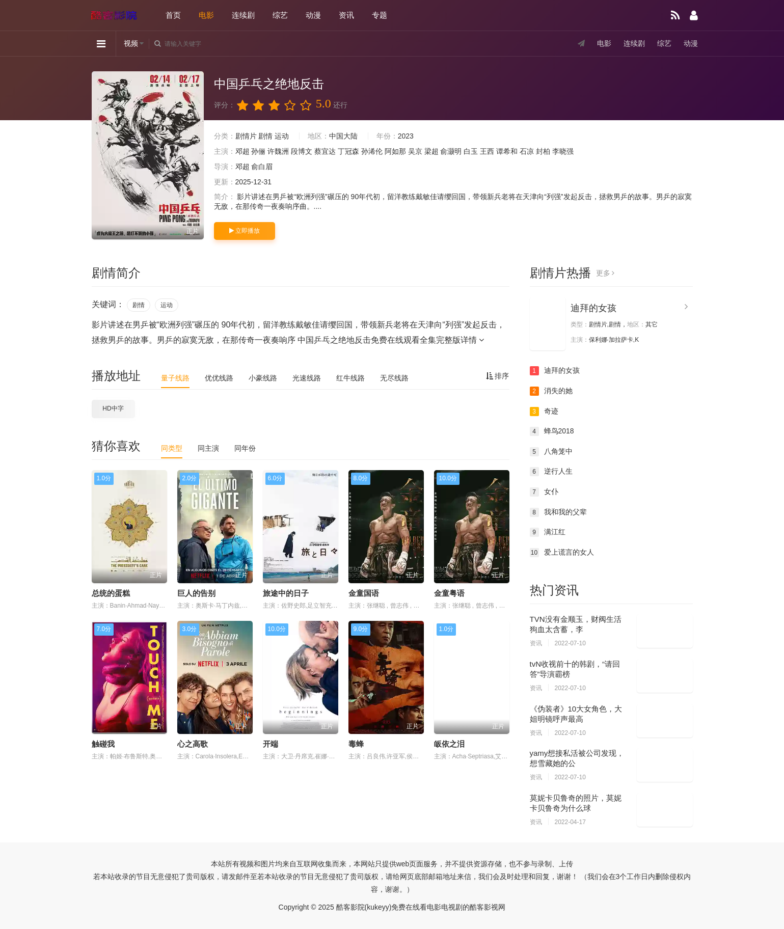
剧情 (265, 136)
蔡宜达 (325, 151)
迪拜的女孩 (593, 308)
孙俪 (258, 151)
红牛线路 (350, 378)
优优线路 (219, 378)
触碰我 (103, 744)
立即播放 (244, 230)
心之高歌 (192, 744)
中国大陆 (343, 136)
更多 (605, 273)
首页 (173, 15)
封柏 (543, 151)
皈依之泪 (449, 744)
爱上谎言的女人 (562, 552)
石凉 (527, 151)
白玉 (471, 151)
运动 (282, 136)
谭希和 (507, 151)
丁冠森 (348, 151)
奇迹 (544, 411)
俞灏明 (451, 151)
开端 (270, 744)
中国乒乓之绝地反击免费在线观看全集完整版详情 (391, 340)
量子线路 (175, 378)
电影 (206, 15)
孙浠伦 (372, 151)
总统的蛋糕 (111, 593)
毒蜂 (356, 744)
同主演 (208, 448)
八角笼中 (551, 451)
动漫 (313, 15)
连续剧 (243, 15)
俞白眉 (262, 166)
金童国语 (363, 593)
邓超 (242, 151)
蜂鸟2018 (552, 431)
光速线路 (306, 378)
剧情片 (246, 136)
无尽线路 (394, 378)
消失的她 (551, 391)
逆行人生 (551, 471)
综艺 (280, 15)
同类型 (171, 448)
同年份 (245, 448)
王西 (487, 151)
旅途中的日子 (286, 593)
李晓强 (563, 151)
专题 (379, 15)
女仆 (544, 492)
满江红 (547, 532)
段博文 (301, 151)
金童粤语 (449, 593)
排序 (497, 376)
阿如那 (395, 151)
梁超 (431, 151)
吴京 (415, 151)
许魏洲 (278, 151)
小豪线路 (263, 378)
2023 (406, 136)
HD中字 (112, 408)
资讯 (346, 15)
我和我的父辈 (558, 512)
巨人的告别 (196, 593)
